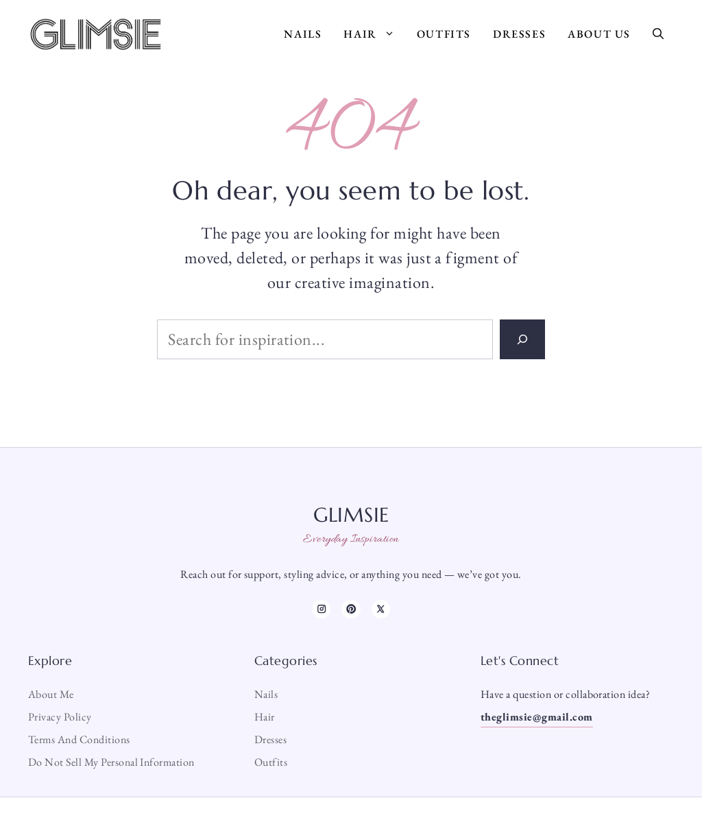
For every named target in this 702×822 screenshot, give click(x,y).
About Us (599, 34)
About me (51, 694)
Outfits (444, 34)
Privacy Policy (60, 717)
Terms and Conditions (79, 739)
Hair (374, 34)
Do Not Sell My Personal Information (111, 762)
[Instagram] (321, 609)
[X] (381, 609)
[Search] (522, 339)
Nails (303, 34)
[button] (658, 34)
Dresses (519, 34)
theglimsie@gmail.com (537, 717)
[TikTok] (350, 609)
